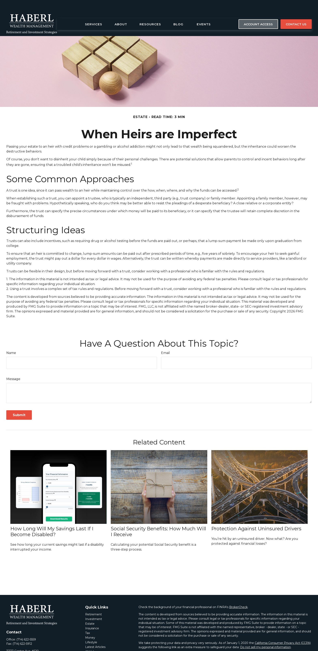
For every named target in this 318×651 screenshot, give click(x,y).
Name (11, 341)
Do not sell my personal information (265, 635)
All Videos (92, 639)
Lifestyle (91, 630)
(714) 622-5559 (26, 627)
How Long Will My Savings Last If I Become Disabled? (51, 519)
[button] (93, 12)
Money (90, 625)
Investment (93, 607)
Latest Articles (95, 635)
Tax (87, 621)
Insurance (92, 616)
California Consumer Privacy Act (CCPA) (283, 631)
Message (13, 367)
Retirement (93, 602)
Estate (90, 611)
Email (165, 341)
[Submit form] (19, 403)
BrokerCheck (238, 595)
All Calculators (95, 644)
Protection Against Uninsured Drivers (256, 516)
